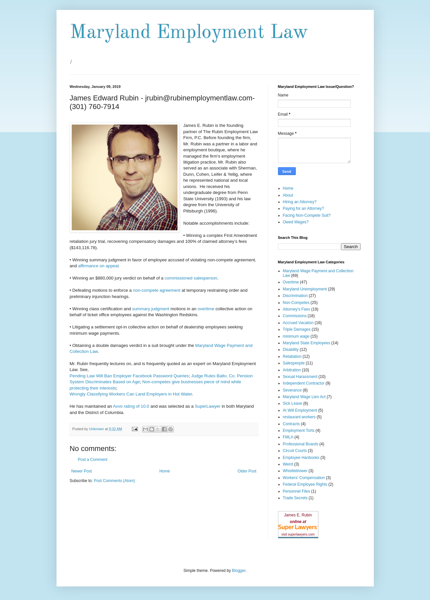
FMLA (288, 437)
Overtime (291, 282)
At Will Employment (300, 410)
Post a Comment (92, 459)
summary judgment (150, 308)
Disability (291, 349)
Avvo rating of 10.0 (131, 406)
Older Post (247, 471)
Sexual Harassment (300, 376)
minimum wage (296, 336)
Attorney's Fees (296, 309)
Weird (288, 464)
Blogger (239, 570)
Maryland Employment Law (189, 33)
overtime (206, 308)
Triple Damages (297, 329)
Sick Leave (292, 403)
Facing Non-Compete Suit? (307, 215)
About (288, 195)
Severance (292, 390)
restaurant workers (299, 417)
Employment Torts (299, 430)
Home (164, 471)
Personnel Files (296, 491)
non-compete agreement (156, 290)
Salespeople (294, 363)
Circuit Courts (295, 450)
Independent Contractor (304, 383)
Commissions (295, 316)
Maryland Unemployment (305, 289)
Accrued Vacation (298, 322)
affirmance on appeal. (99, 265)
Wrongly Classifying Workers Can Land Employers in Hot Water (131, 394)
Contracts (291, 424)
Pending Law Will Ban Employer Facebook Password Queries (129, 375)
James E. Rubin (298, 515)
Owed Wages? (296, 222)
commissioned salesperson (191, 278)
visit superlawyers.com (298, 534)
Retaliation (292, 356)
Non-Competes (296, 302)
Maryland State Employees (306, 343)
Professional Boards (300, 444)
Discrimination (295, 295)
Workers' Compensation (304, 477)
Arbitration (292, 370)
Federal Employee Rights (305, 484)
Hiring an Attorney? (300, 202)
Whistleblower (295, 471)
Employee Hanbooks (301, 457)
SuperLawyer (207, 406)
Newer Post (81, 471)
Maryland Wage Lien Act (304, 396)
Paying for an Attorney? (303, 208)
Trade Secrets (295, 498)
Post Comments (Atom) (114, 480)
